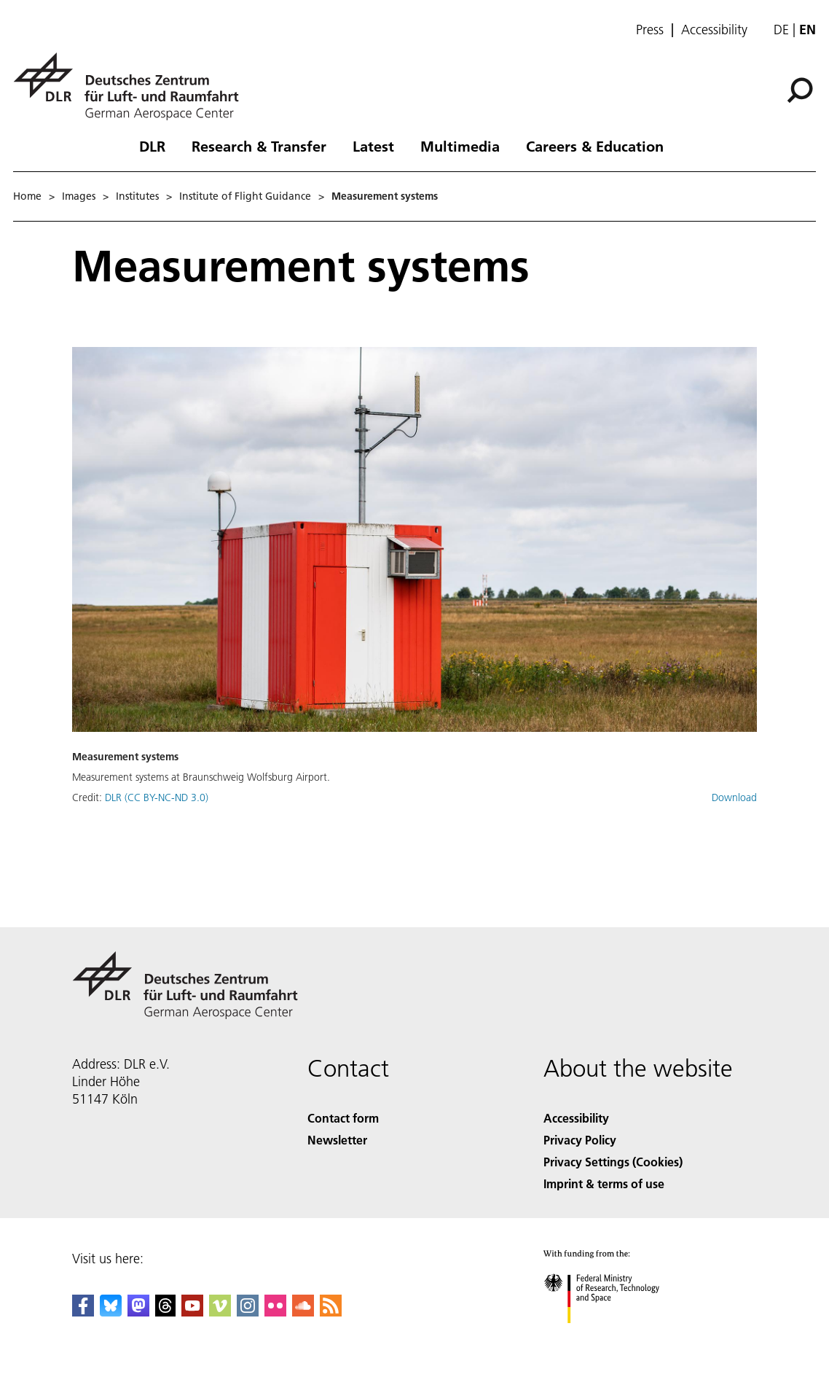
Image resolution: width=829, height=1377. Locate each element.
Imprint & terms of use (603, 1183)
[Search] (800, 90)
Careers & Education (595, 145)
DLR (152, 145)
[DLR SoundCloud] (303, 1311)
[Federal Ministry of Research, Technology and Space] (614, 1335)
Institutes (137, 196)
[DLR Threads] (165, 1311)
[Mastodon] (138, 1311)
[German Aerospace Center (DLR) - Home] (132, 86)
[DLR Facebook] (83, 1311)
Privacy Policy (579, 1139)
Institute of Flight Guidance (245, 196)
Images (78, 196)
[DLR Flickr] (275, 1311)
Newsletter (337, 1139)
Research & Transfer (259, 145)
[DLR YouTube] (192, 1311)
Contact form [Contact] (343, 1118)
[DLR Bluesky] (111, 1311)
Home (27, 196)
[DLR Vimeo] (220, 1311)
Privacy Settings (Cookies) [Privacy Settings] (613, 1161)
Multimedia (460, 145)
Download (734, 797)
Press (650, 30)
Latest (373, 145)
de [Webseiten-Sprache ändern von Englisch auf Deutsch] (781, 29)
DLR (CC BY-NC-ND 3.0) (156, 797)
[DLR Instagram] (248, 1311)
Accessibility (714, 30)
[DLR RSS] (331, 1311)
